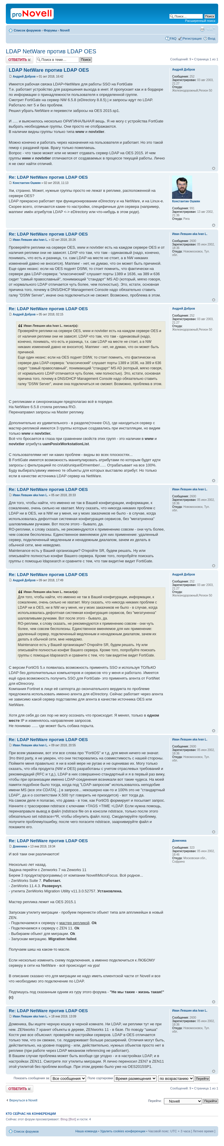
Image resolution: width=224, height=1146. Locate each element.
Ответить (19, 59)
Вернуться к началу (213, 168)
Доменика (20, 846)
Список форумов (27, 30)
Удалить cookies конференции (123, 1131)
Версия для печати (202, 29)
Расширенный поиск (200, 20)
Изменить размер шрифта (211, 29)
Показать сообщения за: (50, 1078)
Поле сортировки (122, 1078)
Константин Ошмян (27, 183)
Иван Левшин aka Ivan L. (30, 239)
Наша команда (86, 1131)
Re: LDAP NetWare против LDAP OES (48, 177)
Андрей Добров (24, 76)
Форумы (50, 30)
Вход (211, 38)
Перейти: (155, 1101)
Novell (65, 30)
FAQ (173, 38)
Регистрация (192, 38)
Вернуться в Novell (23, 1100)
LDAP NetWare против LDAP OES (51, 51)
